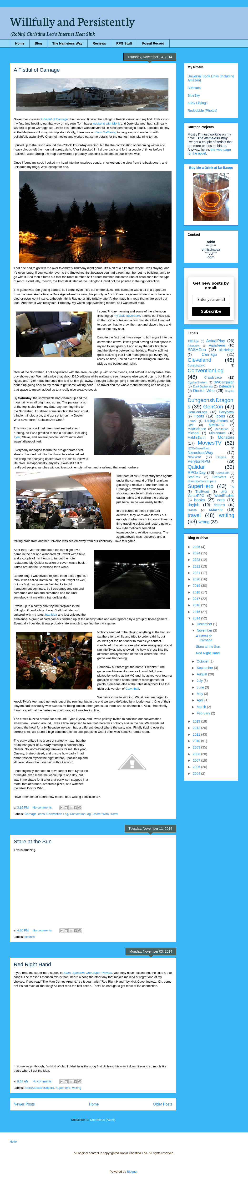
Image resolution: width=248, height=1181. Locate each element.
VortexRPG (196, 496)
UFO (224, 491)
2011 (197, 734)
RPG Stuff (124, 43)
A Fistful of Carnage (37, 70)
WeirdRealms (224, 496)
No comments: (43, 807)
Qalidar (196, 467)
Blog (38, 43)
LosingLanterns (216, 421)
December (205, 624)
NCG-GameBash (199, 448)
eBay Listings (198, 103)
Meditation (221, 429)
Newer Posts (24, 1104)
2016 (197, 605)
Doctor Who (100, 814)
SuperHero (63, 1088)
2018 (197, 592)
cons (41, 814)
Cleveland (200, 360)
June (201, 687)
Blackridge (226, 350)
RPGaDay (197, 472)
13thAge (193, 341)
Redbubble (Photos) (203, 110)
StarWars (219, 477)
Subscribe (211, 311)
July (200, 681)
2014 (197, 618)
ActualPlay (215, 341)
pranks (192, 510)
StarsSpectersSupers (39, 1088)
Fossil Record (153, 43)
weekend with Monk (106, 123)
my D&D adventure (127, 315)
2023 (197, 560)
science (30, 937)
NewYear (194, 457)
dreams (219, 505)
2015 (197, 612)
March (202, 707)
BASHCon (197, 349)
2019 (197, 586)
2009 (197, 747)
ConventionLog (80, 814)
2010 (197, 741)
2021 (197, 573)
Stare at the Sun (33, 841)
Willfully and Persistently (72, 20)
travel (114, 814)
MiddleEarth (197, 437)
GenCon (213, 407)
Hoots (199, 416)
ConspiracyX (196, 365)
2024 (197, 553)
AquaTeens (217, 345)
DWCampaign (223, 382)
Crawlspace (213, 377)
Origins (221, 457)
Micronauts (217, 433)
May (200, 694)
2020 (197, 579)
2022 (197, 566)
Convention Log (57, 814)
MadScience (197, 429)
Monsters (226, 437)
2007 (197, 760)
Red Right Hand (32, 964)
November (205, 630)
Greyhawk (226, 412)
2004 (197, 773)
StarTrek (194, 477)
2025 (197, 547)
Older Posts (162, 1104)
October (203, 661)
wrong (204, 522)
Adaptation (194, 345)
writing (76, 1088)
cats (221, 500)
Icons (220, 416)
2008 (197, 754)
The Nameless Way (67, 43)
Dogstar (229, 391)
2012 (197, 728)
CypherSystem (198, 382)
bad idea (51, 614)
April (200, 700)
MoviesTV (210, 443)
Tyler (17, 437)
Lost (190, 425)
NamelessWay (200, 452)
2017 (197, 599)
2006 (197, 767)
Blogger (132, 1171)
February (204, 713)
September (205, 668)
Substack (195, 88)
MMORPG (216, 425)
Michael (193, 433)
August (202, 674)
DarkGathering (203, 386)
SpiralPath (222, 473)
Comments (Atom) (102, 1119)
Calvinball (132, 688)
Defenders (226, 386)
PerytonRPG (199, 461)
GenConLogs (198, 412)
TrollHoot (202, 491)
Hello (13, 1141)
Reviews (99, 43)
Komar (192, 421)
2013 (197, 721)
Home (20, 43)
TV (232, 487)
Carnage (30, 814)
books (199, 500)
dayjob (193, 505)
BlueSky (194, 95)
